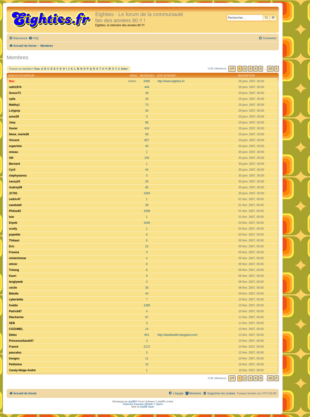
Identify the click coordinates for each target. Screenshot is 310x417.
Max (12, 81)
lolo (11, 217)
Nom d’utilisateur (21, 75)
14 (146, 329)
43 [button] (270, 68)
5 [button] (261, 68)
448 (146, 87)
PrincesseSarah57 (21, 340)
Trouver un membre (20, 68)
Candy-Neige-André (22, 370)
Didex (13, 335)
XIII (11, 158)
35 (146, 287)
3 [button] (250, 68)
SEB (12, 323)
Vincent (14, 140)
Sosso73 (15, 93)
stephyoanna (18, 175)
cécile (13, 287)
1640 (147, 222)
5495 (147, 81)
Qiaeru (159, 404)
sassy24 (14, 181)
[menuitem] (34, 38)
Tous (37, 68)
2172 (147, 346)
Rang (133, 75)
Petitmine (15, 364)
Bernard (14, 163)
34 (146, 110)
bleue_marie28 (19, 134)
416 (146, 128)
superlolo (15, 146)
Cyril (12, 169)
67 (146, 317)
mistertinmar (17, 258)
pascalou (15, 352)
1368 (147, 305)
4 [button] (255, 68)
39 (146, 93)
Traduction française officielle (137, 404)
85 (146, 187)
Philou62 (15, 211)
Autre (124, 68)
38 (146, 205)
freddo (13, 305)
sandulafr (15, 205)
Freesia (14, 252)
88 (146, 122)
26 (146, 181)
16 (146, 99)
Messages (147, 75)
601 (146, 335)
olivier (13, 264)
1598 (147, 211)
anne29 (14, 116)
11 (146, 358)
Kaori (12, 276)
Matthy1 (14, 104)
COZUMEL (16, 329)
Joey (12, 122)
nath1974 (15, 87)
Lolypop (14, 110)
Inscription (246, 75)
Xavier (13, 128)
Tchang (14, 270)
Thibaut (14, 240)
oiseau (13, 152)
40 (146, 146)
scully (13, 228)
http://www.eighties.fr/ (171, 81)
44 (146, 169)
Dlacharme (16, 317)
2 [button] (245, 68)
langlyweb (16, 281)
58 (146, 134)
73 (146, 104)
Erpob (13, 222)
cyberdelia (16, 299)
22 (146, 246)
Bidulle (13, 293)
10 (146, 364)
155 (146, 158)
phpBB (131, 401)
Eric (11, 246)
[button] (232, 69)
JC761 (13, 193)
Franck (13, 346)
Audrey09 (15, 187)
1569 (147, 193)
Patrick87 (15, 311)
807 (146, 140)
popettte (14, 234)
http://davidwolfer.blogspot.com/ (177, 335)
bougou (14, 358)
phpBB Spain (147, 406)
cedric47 (15, 199)
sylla (12, 99)
